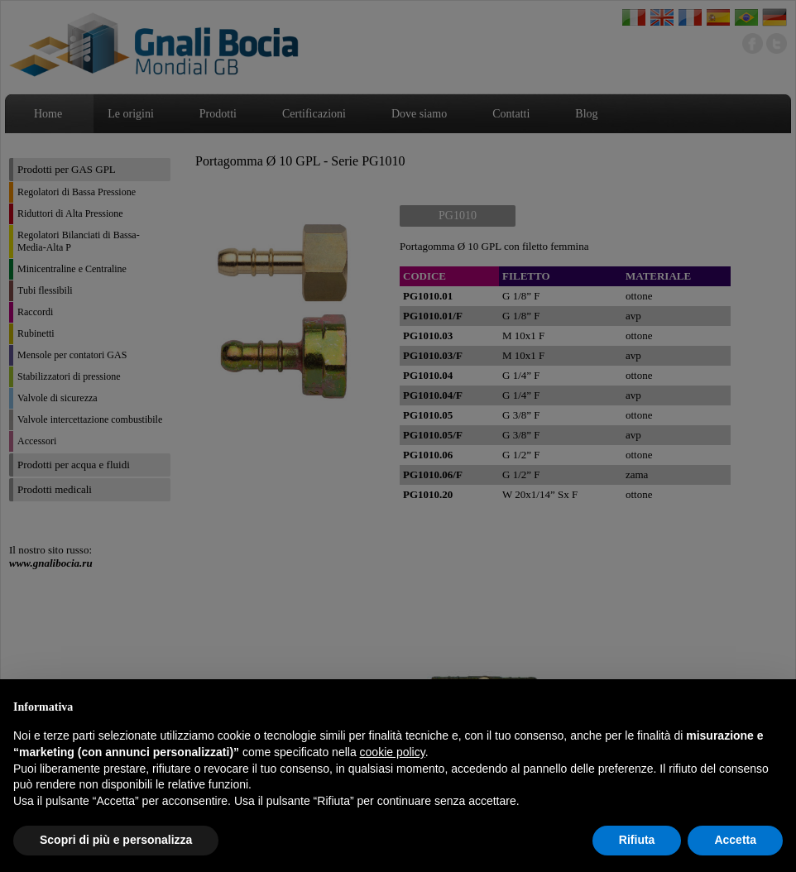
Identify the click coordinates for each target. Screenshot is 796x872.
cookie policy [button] (392, 752)
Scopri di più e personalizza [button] (116, 839)
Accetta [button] (735, 839)
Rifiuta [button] (637, 839)
